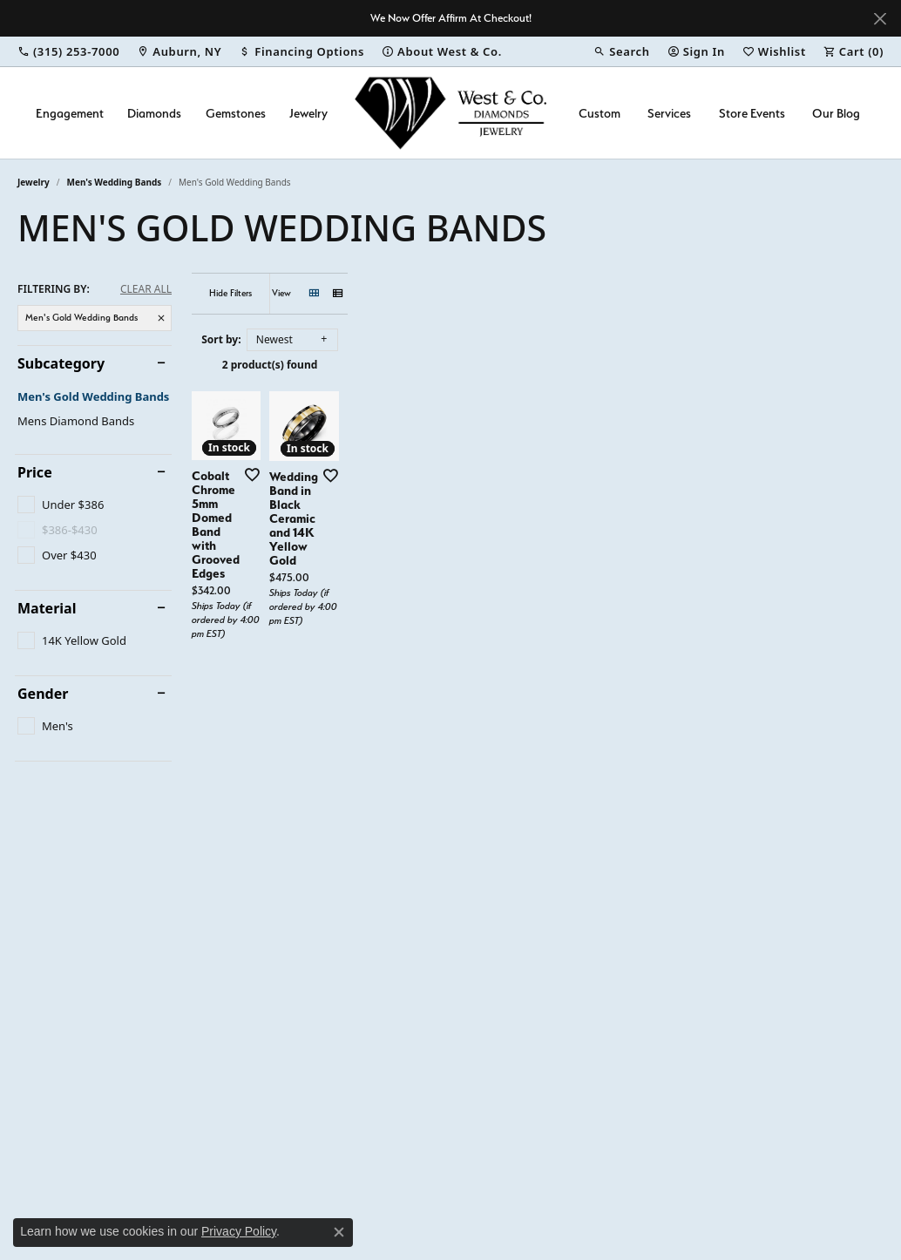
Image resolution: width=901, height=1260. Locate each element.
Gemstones (236, 112)
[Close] (880, 19)
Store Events (752, 112)
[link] (68, 51)
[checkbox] (60, 504)
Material (46, 608)
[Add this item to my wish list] (403, 630)
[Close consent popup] (339, 1232)
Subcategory (61, 363)
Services (669, 112)
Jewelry (308, 112)
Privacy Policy (238, 1231)
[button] (621, 51)
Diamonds (154, 112)
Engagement (70, 112)
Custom (599, 112)
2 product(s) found (538, 364)
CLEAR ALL (146, 289)
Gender (42, 694)
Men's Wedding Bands (114, 182)
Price (34, 472)
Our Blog (836, 112)
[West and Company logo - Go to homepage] (450, 113)
